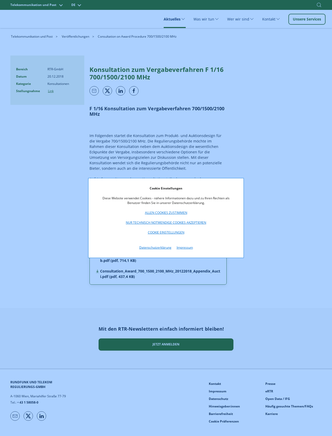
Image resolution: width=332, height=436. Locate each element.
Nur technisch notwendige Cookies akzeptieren (166, 222)
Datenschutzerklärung (155, 247)
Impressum (185, 247)
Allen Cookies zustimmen (166, 212)
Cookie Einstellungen (166, 232)
